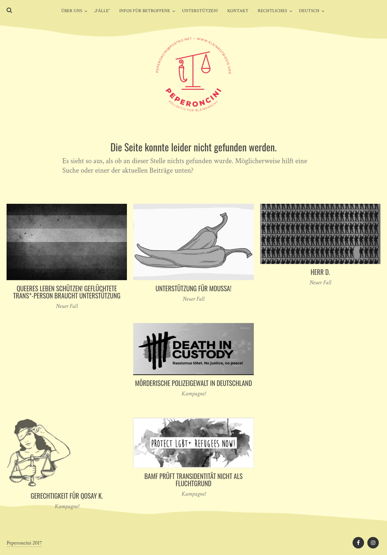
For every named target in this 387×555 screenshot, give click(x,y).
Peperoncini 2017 (24, 543)
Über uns (71, 11)
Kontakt (238, 11)
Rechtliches (272, 11)
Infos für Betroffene (144, 11)
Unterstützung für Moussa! (193, 288)
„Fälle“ (102, 11)
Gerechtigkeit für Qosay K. (67, 496)
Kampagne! (193, 393)
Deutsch (309, 11)
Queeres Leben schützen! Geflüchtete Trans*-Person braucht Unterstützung (66, 291)
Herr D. (320, 272)
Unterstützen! (200, 11)
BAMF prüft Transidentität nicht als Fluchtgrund (193, 479)
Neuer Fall (67, 306)
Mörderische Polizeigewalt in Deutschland (193, 383)
